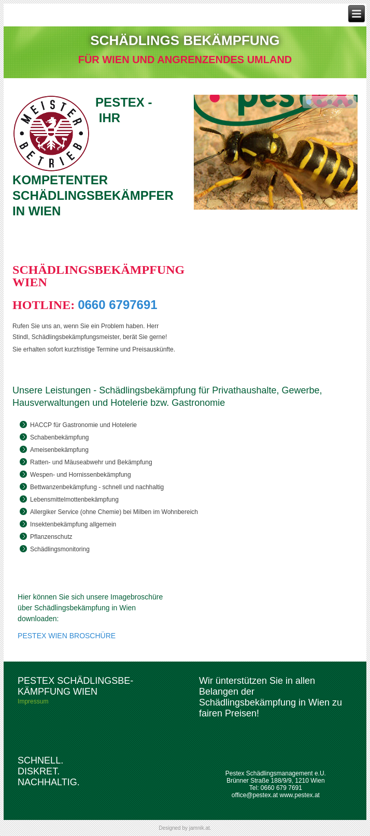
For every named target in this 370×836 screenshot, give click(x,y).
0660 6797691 (118, 305)
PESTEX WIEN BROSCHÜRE (67, 636)
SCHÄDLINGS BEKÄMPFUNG (184, 40)
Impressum (33, 701)
